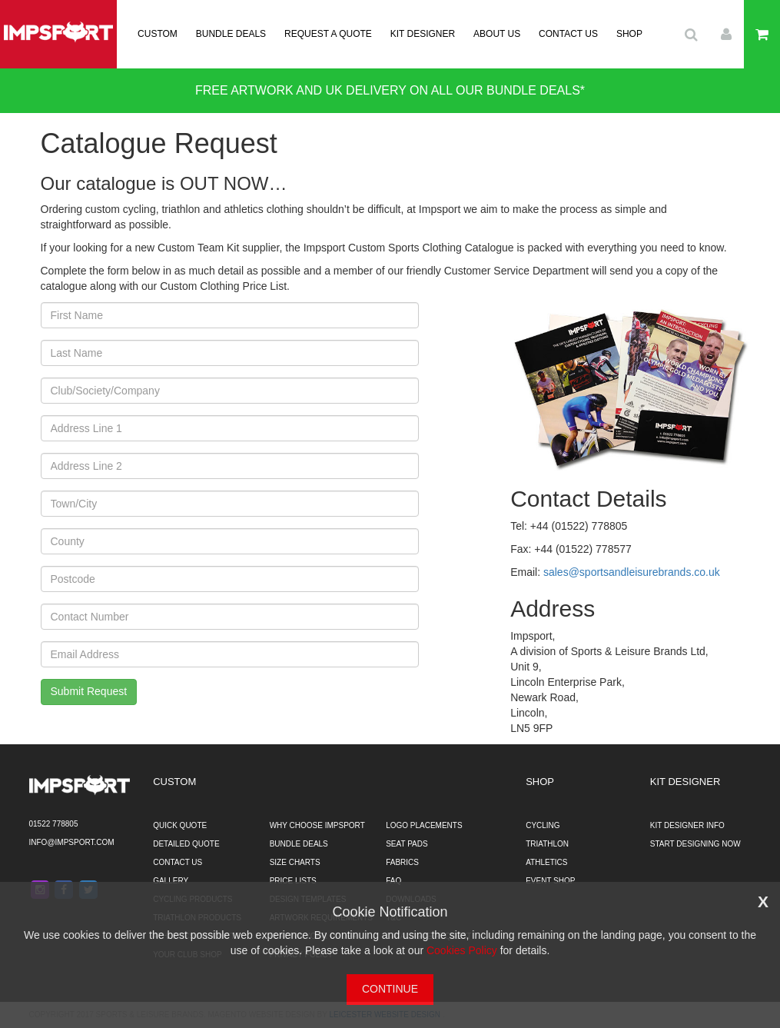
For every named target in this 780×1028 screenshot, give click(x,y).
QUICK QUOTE (180, 825)
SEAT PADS (406, 844)
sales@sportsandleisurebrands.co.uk (631, 572)
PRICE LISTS (293, 881)
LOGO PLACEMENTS (424, 825)
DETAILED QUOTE (186, 844)
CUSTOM (158, 33)
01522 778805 (53, 824)
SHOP (629, 33)
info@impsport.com (72, 842)
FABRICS (402, 862)
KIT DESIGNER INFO (687, 825)
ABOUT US (496, 33)
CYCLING (542, 825)
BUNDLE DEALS (231, 33)
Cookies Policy (462, 950)
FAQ (393, 881)
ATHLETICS (546, 862)
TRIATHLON (547, 844)
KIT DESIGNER (422, 33)
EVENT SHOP (550, 881)
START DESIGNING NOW (695, 844)
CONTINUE (390, 989)
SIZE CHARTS (295, 862)
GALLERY (170, 881)
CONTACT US (568, 33)
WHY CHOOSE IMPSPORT (317, 825)
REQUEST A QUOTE (328, 33)
